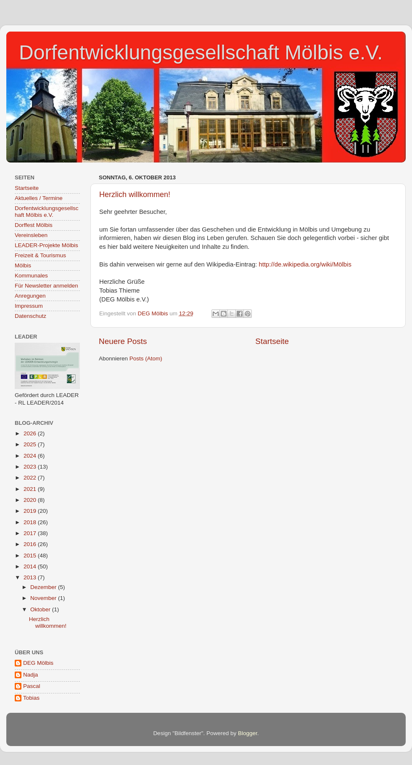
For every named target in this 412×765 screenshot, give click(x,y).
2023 (31, 467)
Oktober (41, 609)
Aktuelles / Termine (39, 198)
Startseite (272, 341)
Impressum (29, 306)
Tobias (31, 698)
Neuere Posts (123, 341)
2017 (31, 533)
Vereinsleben (31, 235)
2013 (31, 577)
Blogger (247, 733)
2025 (31, 444)
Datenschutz (30, 316)
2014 (31, 566)
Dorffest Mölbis (34, 225)
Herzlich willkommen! (134, 194)
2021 (31, 489)
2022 (31, 477)
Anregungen (30, 296)
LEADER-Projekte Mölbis (46, 245)
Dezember (44, 587)
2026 (31, 433)
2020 (31, 500)
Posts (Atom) (145, 358)
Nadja (30, 675)
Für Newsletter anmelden (46, 286)
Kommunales (31, 275)
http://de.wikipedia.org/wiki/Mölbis (305, 264)
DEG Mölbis (38, 663)
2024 (31, 456)
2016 (31, 544)
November (44, 598)
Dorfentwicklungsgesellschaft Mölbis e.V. (201, 52)
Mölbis (23, 265)
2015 (31, 555)
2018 (31, 522)
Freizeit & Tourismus (40, 255)
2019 (31, 511)
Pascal (31, 686)
